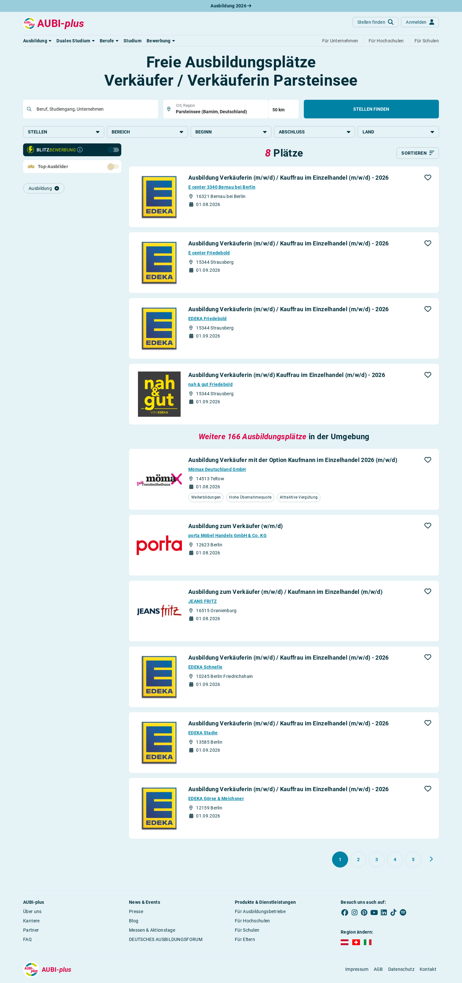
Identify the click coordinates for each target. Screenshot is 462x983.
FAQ (27, 939)
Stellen (63, 131)
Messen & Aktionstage (152, 930)
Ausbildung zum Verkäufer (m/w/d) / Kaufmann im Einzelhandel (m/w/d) (285, 592)
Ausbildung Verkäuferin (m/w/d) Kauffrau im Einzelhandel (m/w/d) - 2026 (286, 375)
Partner (31, 930)
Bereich (147, 131)
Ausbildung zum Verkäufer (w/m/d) (235, 526)
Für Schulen (247, 930)
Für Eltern (245, 939)
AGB (378, 969)
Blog (133, 921)
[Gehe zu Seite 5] (413, 860)
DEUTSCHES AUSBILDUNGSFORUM (165, 939)
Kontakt (428, 969)
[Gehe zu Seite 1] (340, 860)
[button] (37, 41)
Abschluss (314, 131)
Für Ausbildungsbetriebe (260, 911)
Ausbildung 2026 (230, 5)
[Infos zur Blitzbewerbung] (80, 150)
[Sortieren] (418, 153)
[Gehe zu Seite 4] (395, 860)
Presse (136, 911)
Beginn (231, 131)
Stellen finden (371, 109)
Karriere (31, 921)
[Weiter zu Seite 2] (431, 859)
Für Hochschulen (252, 921)
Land (398, 131)
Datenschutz (401, 969)
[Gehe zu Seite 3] (377, 860)
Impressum (357, 969)
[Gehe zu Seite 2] (358, 860)
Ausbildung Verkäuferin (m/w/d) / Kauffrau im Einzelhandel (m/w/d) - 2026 (288, 178)
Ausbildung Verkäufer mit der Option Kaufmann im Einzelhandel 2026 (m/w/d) (292, 460)
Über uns (32, 911)
